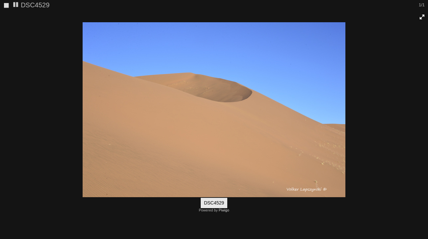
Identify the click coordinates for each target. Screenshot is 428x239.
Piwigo (224, 210)
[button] (422, 17)
